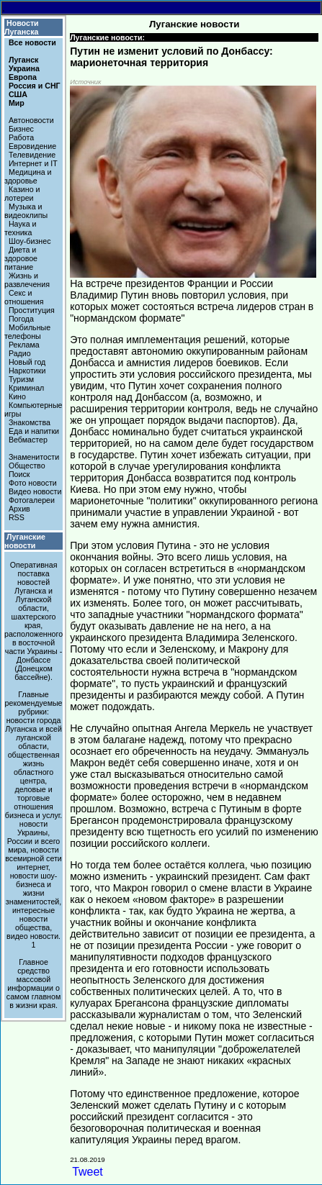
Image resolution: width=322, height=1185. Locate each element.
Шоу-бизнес (30, 241)
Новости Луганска (21, 27)
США (18, 94)
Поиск (19, 474)
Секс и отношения (23, 297)
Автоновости (31, 120)
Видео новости (35, 491)
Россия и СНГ (35, 85)
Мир (16, 103)
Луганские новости (24, 541)
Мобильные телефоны (27, 331)
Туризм (21, 379)
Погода (21, 318)
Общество (27, 465)
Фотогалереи (32, 500)
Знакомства (29, 422)
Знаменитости (34, 457)
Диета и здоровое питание (20, 258)
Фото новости (33, 482)
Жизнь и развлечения (27, 280)
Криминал (26, 387)
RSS (16, 517)
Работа (21, 137)
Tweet (87, 1172)
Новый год (27, 362)
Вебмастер (28, 439)
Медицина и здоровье (28, 176)
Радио (20, 353)
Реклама (24, 344)
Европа (23, 77)
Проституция (32, 310)
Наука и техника (20, 228)
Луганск (23, 59)
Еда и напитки (34, 431)
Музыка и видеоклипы (26, 210)
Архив (19, 508)
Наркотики (27, 370)
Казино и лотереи (22, 193)
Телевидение (32, 154)
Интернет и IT (33, 163)
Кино (17, 396)
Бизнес (21, 128)
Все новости (32, 42)
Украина (24, 68)
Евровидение (32, 146)
